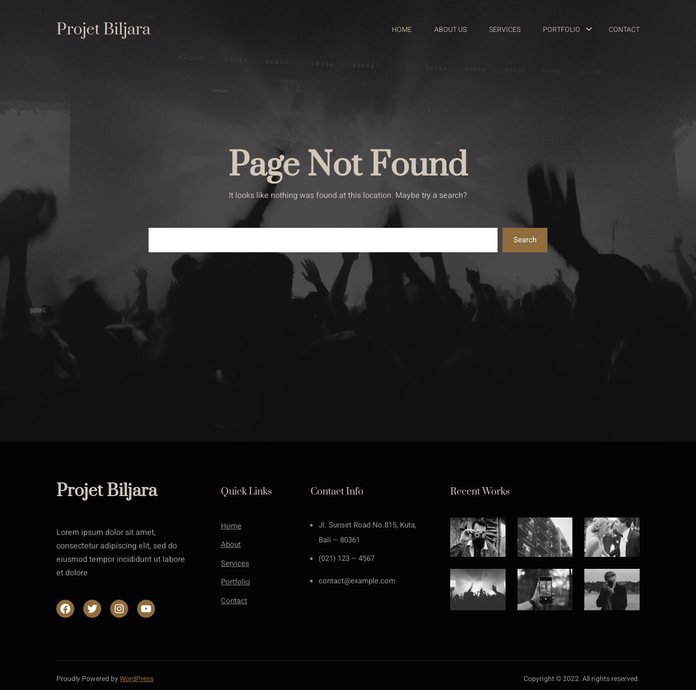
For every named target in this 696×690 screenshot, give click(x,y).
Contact (234, 600)
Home (231, 525)
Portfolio (235, 581)
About (231, 544)
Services (235, 563)
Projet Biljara (103, 29)
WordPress (137, 679)
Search (525, 239)
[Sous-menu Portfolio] (584, 30)
